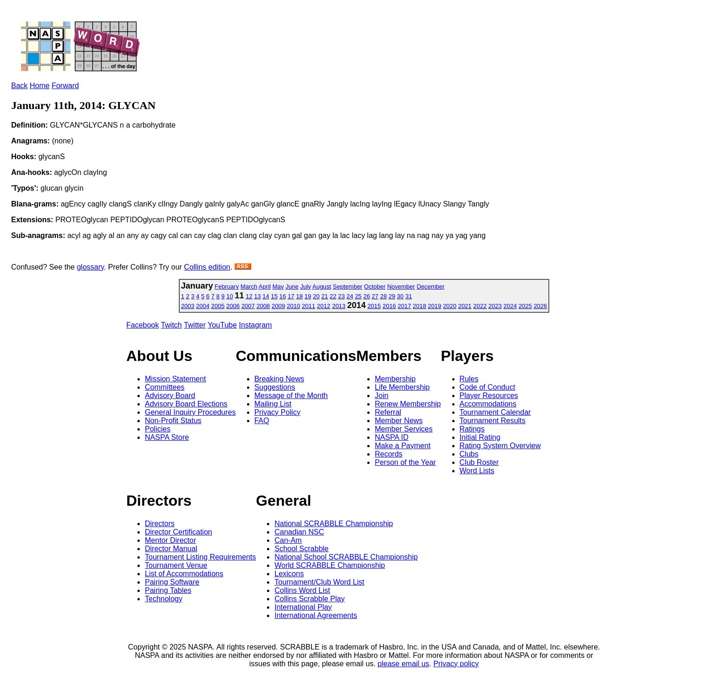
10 (229, 296)
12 (249, 296)
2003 (188, 305)
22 (333, 296)
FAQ (261, 421)
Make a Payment (402, 446)
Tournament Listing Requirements (200, 557)
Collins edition (207, 267)
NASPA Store (167, 437)
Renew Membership (408, 404)
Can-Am (288, 540)
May (278, 286)
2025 (525, 305)
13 (257, 296)
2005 (218, 305)
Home (40, 86)
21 (324, 296)
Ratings (472, 429)
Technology (163, 599)
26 (366, 296)
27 (375, 296)
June (292, 286)
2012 (324, 305)
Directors (160, 524)
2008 (263, 305)
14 (265, 296)
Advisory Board (170, 395)
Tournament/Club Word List (319, 582)
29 (392, 296)
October (374, 286)
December (431, 286)
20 (316, 296)
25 (358, 296)
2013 (338, 305)
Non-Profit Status (173, 421)
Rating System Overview (500, 446)
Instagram (255, 325)
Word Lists (477, 471)
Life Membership (402, 387)
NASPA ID (392, 437)
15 (274, 296)
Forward (65, 86)
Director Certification (178, 532)
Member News (398, 421)
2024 (510, 305)
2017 (404, 305)
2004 (202, 305)
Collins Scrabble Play (309, 599)
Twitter (195, 325)
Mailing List (273, 404)
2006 (233, 305)
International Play (303, 607)
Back (19, 86)
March (248, 286)
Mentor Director (170, 540)
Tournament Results (493, 421)
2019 (435, 305)
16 (283, 296)
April (265, 286)
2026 (540, 305)
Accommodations (488, 404)
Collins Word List (302, 590)
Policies (157, 429)
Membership (395, 379)
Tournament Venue (176, 565)
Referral (388, 412)
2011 (308, 305)
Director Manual (171, 549)
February (226, 286)
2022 (480, 305)
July (305, 286)
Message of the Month (291, 395)
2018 (419, 305)
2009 (278, 305)
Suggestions (274, 387)
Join (381, 395)
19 (308, 296)
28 (383, 296)
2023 (495, 305)
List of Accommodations (184, 574)
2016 (389, 305)
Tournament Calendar (495, 412)
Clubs (469, 454)
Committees (164, 387)
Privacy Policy (277, 412)
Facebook (142, 325)
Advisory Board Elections (186, 404)
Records (389, 454)
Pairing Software (172, 582)
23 (341, 296)
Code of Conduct (487, 387)
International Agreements (315, 615)
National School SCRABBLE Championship (346, 557)
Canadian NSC (299, 532)
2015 (374, 305)
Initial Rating (480, 437)
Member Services (403, 429)
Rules (469, 379)
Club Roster (479, 462)
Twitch (171, 325)
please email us (403, 664)
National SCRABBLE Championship (333, 524)
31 (408, 296)
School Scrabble (301, 549)
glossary (90, 267)
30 (400, 296)
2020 (449, 305)
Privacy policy (456, 664)
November (401, 286)
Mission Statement (175, 379)
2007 (248, 305)
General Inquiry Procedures (190, 412)
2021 (465, 305)
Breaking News (279, 379)
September (348, 286)
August (321, 286)
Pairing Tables (168, 590)
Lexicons (289, 574)
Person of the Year (405, 462)
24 (349, 296)
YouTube (222, 325)
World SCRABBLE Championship (329, 565)
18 (299, 296)
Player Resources (489, 395)
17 (291, 296)
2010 (293, 305)
